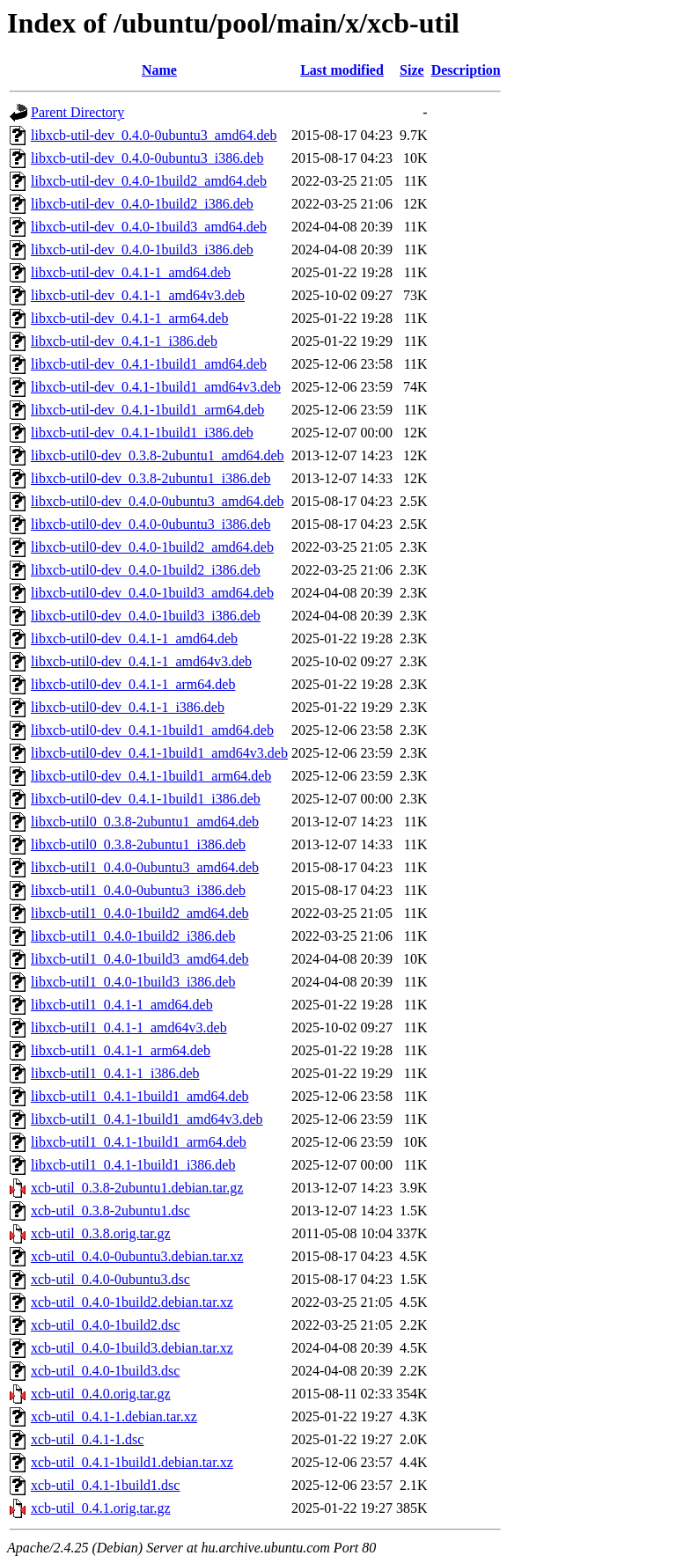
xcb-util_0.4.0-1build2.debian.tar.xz (132, 1302)
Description (466, 69)
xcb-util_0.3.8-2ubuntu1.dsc (110, 1210)
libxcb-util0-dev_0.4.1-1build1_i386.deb (146, 798)
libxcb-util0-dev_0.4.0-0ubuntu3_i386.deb (150, 524)
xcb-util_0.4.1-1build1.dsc (105, 1485)
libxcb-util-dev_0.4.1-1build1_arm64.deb (147, 409)
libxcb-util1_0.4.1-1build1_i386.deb (133, 1164)
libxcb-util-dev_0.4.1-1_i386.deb (124, 341)
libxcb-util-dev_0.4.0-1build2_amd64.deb (149, 180)
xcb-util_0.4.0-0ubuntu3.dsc (110, 1279)
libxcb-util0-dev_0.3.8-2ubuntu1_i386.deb (150, 478)
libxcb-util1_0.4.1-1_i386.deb (115, 1073)
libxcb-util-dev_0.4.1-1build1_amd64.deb (149, 363)
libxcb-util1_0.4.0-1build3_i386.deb (133, 981)
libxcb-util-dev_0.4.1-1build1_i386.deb (142, 432)
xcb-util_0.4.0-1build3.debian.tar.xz (132, 1347)
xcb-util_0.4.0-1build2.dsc (105, 1324)
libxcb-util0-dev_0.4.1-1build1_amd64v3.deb (159, 752)
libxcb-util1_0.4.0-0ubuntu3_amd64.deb (145, 867)
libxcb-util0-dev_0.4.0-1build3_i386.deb (146, 615)
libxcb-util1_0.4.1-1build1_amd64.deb (140, 1096)
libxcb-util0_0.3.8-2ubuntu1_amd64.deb (145, 821)
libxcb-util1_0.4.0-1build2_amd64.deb (140, 913)
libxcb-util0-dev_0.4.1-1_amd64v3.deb (141, 661)
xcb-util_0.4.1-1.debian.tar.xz (114, 1416)
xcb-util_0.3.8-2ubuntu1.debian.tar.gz (137, 1187)
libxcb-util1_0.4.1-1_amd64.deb (122, 1004)
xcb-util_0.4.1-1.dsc (87, 1439)
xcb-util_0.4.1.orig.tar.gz (101, 1508)
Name (159, 69)
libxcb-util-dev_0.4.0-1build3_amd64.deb (149, 226)
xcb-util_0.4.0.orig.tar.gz (101, 1393)
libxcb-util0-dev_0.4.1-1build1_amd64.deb (152, 730)
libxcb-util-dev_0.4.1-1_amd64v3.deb (138, 295)
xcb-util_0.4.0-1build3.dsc (105, 1370)
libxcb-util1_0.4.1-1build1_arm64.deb (138, 1141)
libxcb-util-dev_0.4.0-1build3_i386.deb (142, 249)
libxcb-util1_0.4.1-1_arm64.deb (120, 1050)
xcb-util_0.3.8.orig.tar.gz (101, 1233)
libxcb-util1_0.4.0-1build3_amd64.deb (140, 958)
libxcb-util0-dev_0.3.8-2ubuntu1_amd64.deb (157, 455)
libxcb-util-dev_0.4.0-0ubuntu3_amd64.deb (154, 135)
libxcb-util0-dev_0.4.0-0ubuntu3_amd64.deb (157, 501)
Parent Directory (77, 112)
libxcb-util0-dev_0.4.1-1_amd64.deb (134, 638)
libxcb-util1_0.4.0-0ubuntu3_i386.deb (138, 890)
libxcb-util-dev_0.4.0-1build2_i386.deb (142, 203)
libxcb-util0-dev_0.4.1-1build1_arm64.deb (151, 775)
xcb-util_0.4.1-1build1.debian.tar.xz (132, 1462)
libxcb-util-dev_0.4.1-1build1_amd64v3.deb (156, 386)
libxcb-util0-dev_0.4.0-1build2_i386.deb (146, 569)
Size (412, 69)
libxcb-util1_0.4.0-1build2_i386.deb (133, 935)
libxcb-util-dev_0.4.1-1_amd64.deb (131, 272)
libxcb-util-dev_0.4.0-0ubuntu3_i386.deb (147, 157)
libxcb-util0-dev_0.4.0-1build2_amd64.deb (152, 546)
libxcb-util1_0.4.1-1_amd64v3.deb (129, 1027)
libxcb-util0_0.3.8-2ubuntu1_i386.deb (138, 844)
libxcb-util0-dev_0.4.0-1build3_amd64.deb (152, 592)
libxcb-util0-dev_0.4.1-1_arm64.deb (133, 684)
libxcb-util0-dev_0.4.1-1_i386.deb (127, 707)
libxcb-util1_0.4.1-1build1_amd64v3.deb (147, 1119)
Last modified (342, 69)
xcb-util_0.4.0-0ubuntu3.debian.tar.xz (137, 1256)
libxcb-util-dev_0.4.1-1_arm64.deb (129, 318)
